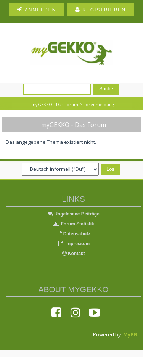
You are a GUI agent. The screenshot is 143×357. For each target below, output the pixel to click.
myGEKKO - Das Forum (54, 104)
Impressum (73, 243)
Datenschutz (73, 233)
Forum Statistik (73, 224)
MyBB (130, 334)
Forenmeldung (99, 104)
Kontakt (73, 253)
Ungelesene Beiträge (73, 214)
